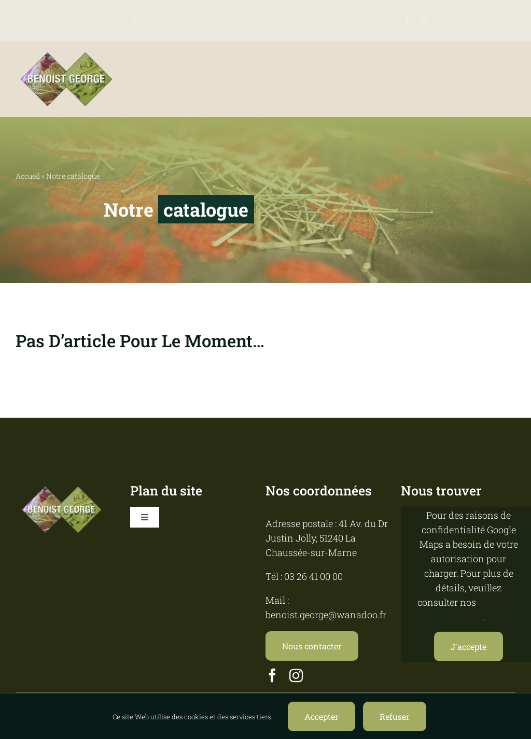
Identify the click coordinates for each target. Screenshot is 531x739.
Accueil (28, 176)
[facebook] (407, 21)
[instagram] (425, 21)
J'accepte (468, 646)
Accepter (321, 716)
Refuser (395, 716)
